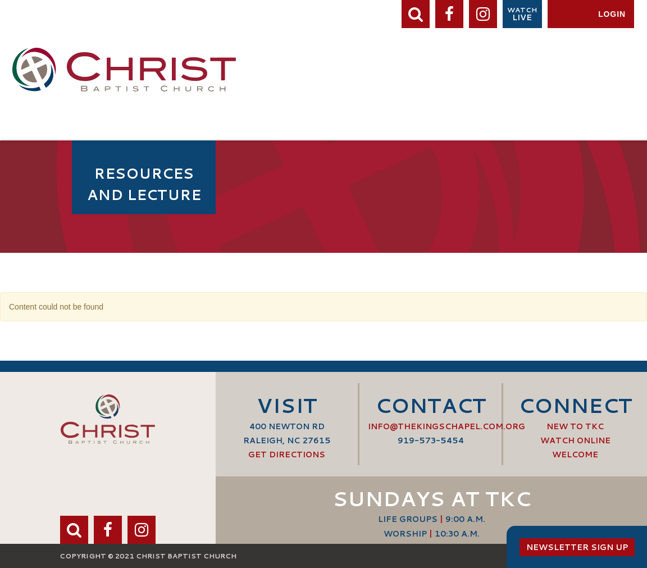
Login (612, 14)
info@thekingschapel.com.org (446, 426)
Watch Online (575, 440)
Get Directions (286, 454)
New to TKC (575, 426)
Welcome (575, 454)
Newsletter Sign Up (577, 547)
